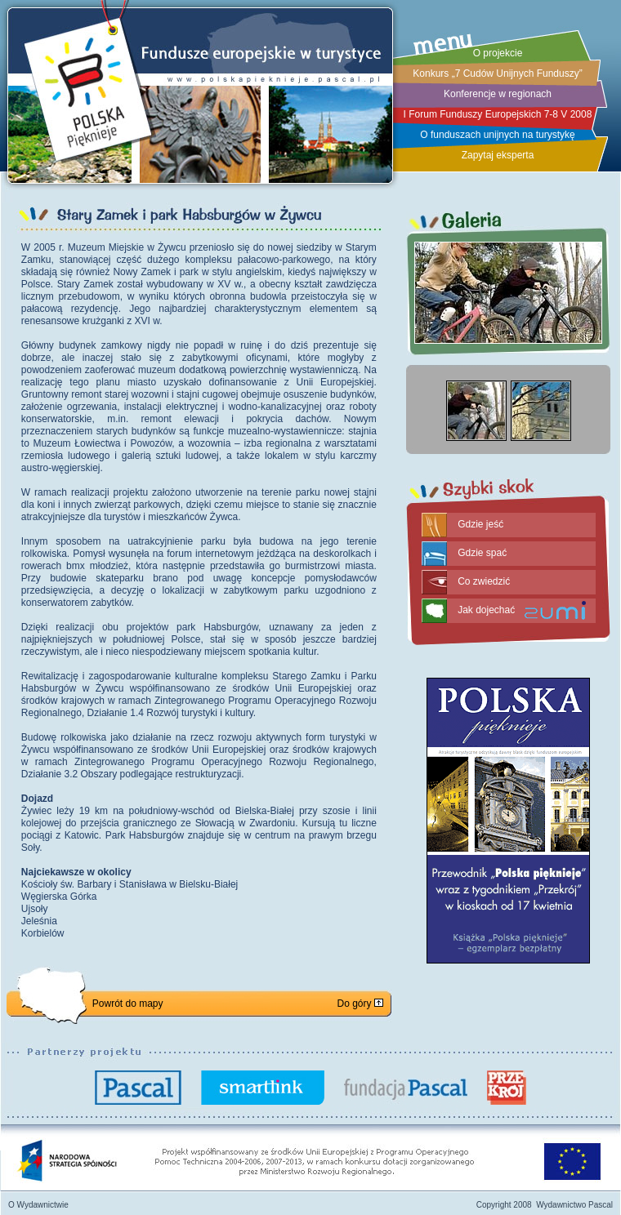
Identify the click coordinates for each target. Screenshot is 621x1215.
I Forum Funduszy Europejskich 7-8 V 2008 (498, 114)
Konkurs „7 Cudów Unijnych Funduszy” (497, 73)
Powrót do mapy (127, 1003)
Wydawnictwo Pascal (574, 1204)
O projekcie (498, 53)
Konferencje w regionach (498, 94)
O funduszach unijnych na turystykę (497, 134)
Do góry (359, 1003)
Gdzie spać (482, 553)
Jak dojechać (486, 610)
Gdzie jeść (480, 524)
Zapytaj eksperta (498, 155)
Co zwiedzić (484, 581)
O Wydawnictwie (38, 1204)
